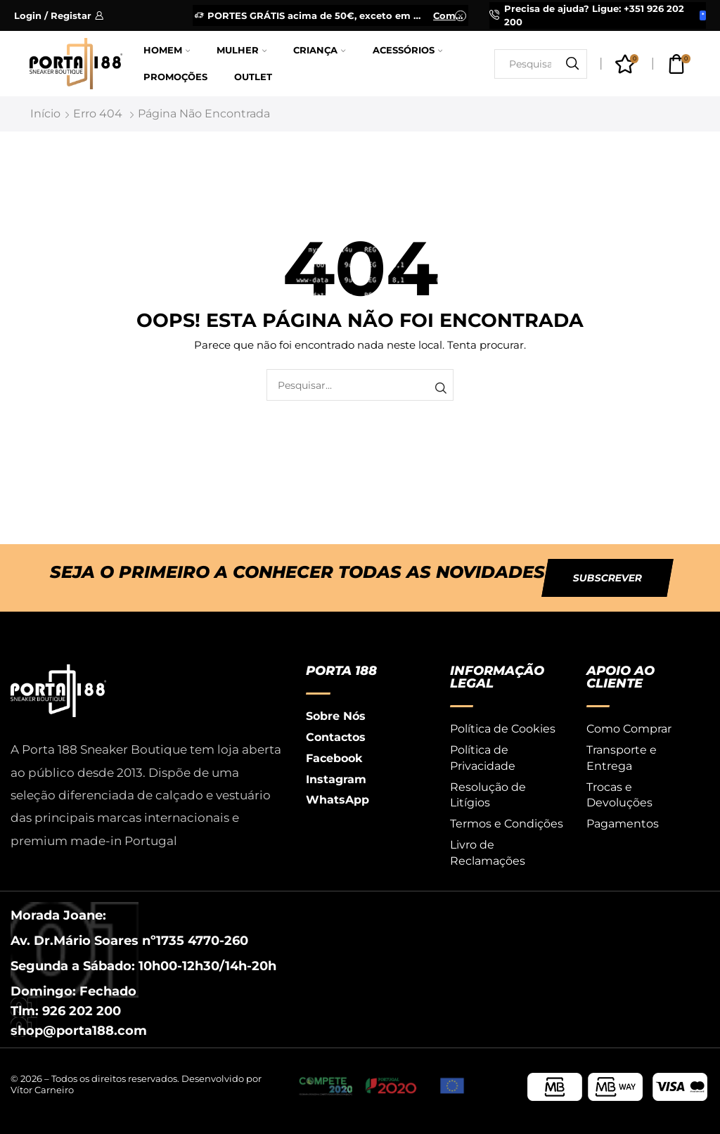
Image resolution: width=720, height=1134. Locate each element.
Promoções (175, 77)
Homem (166, 50)
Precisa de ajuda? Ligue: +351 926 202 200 (594, 15)
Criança (319, 50)
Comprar (449, 15)
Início (45, 113)
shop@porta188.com (79, 1030)
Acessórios (407, 50)
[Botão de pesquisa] (572, 64)
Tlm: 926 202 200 (66, 1011)
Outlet (253, 77)
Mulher (241, 50)
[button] (607, 578)
